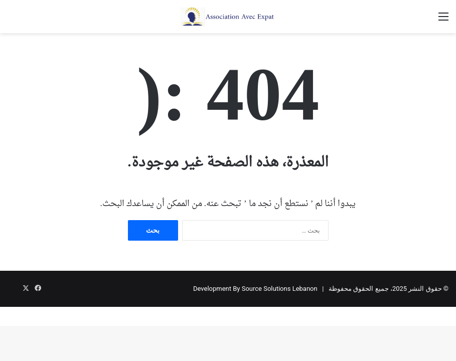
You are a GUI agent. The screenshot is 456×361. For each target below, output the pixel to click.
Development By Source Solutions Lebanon (255, 288)
